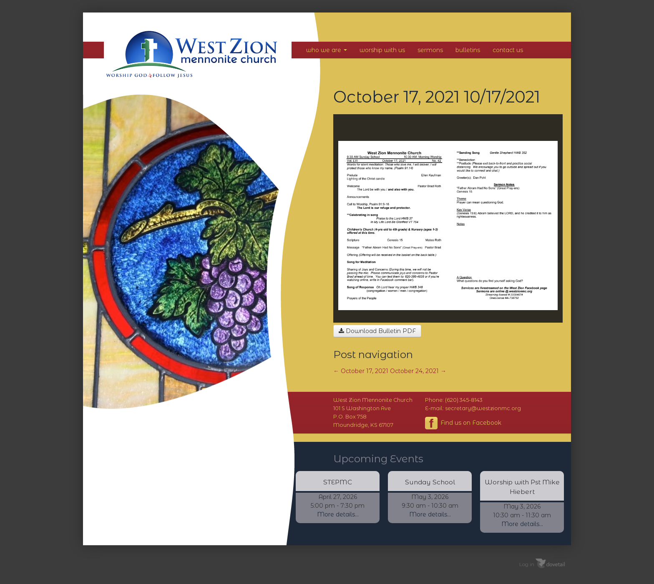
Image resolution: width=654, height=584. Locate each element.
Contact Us (508, 50)
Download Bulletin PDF (377, 331)
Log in (526, 564)
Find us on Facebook (463, 423)
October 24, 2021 (418, 371)
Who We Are (326, 50)
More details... (338, 514)
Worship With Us (382, 50)
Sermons (430, 50)
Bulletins (467, 50)
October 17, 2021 (360, 371)
